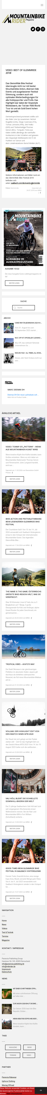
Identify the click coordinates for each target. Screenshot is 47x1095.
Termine (5, 936)
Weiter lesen (14, 283)
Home (4, 921)
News (4, 925)
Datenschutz (7, 972)
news (29, 1047)
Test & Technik (7, 932)
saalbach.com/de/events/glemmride (25, 183)
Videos (4, 928)
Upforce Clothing (8, 1081)
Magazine (6, 940)
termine (13, 1055)
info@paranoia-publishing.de (13, 964)
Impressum (6, 969)
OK (41, 1090)
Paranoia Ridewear (9, 1077)
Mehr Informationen (14, 1094)
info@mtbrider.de (8, 967)
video (29, 1055)
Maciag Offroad (8, 1085)
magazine (13, 1047)
